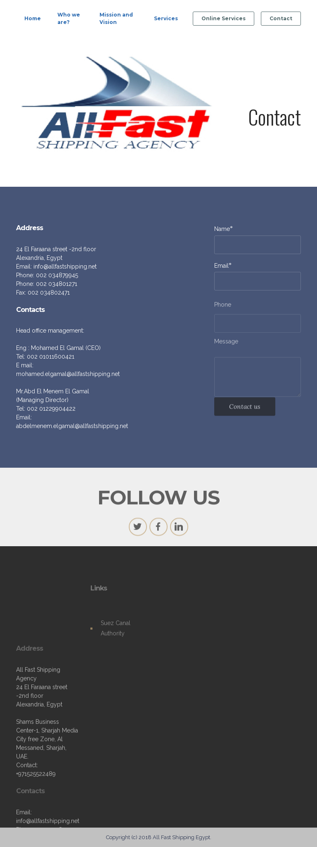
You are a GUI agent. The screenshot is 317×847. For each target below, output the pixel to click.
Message (226, 343)
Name (222, 229)
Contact (281, 18)
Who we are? (68, 18)
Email (221, 265)
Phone (222, 306)
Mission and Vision (116, 18)
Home (32, 18)
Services (166, 18)
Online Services (223, 18)
